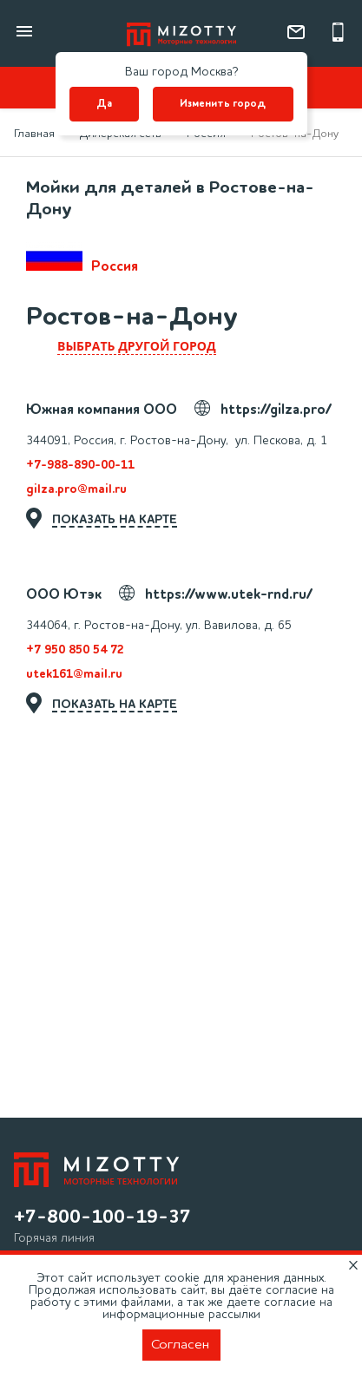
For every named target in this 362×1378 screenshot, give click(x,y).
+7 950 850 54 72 (75, 650)
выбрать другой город (136, 346)
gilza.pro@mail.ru (76, 489)
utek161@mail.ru (74, 674)
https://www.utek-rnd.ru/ (229, 595)
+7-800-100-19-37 (102, 1217)
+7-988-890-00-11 (80, 465)
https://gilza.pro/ (276, 410)
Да (104, 104)
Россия (82, 258)
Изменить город (223, 104)
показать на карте (114, 520)
